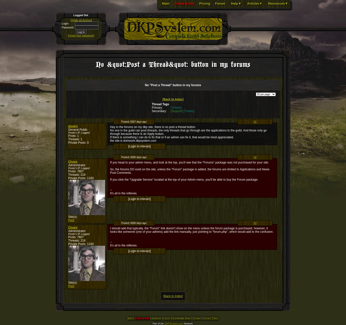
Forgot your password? (81, 35)
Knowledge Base (181, 318)
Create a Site (184, 3)
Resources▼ (278, 3)
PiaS (71, 220)
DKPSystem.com (174, 323)
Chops (72, 161)
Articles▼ (254, 3)
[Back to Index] (172, 99)
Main (165, 3)
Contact (197, 318)
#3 (255, 223)
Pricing (204, 3)
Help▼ (236, 3)
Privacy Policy (210, 318)
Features (156, 318)
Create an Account (81, 20)
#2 (255, 157)
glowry (73, 126)
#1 (255, 121)
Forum (220, 3)
